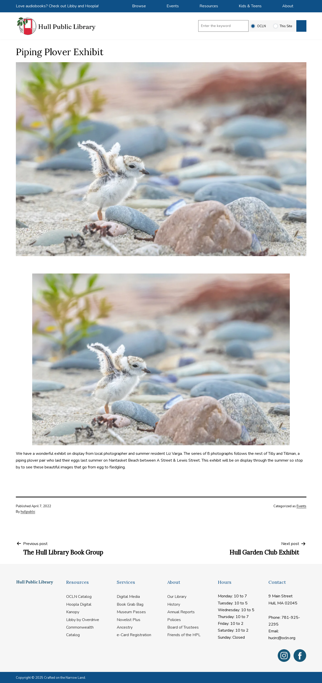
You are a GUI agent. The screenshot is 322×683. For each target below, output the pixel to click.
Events (173, 6)
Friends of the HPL (183, 635)
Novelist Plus (128, 620)
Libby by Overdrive (82, 620)
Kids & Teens (250, 6)
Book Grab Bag (130, 604)
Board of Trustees (183, 627)
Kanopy (72, 612)
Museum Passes (131, 612)
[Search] (301, 26)
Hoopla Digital (78, 604)
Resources (208, 6)
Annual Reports (181, 612)
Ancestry (125, 627)
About (287, 6)
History (173, 604)
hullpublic (28, 511)
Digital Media (128, 596)
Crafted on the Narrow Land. (65, 677)
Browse (139, 6)
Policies (174, 620)
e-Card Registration (134, 635)
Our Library (176, 596)
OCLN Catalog (79, 596)
